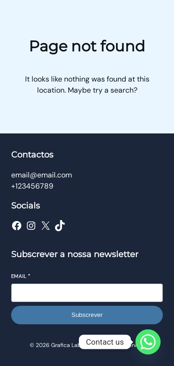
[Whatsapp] (148, 341)
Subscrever (87, 314)
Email (20, 276)
